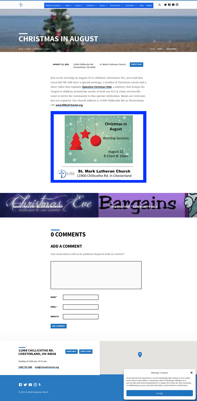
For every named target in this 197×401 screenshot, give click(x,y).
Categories (172, 49)
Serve (104, 5)
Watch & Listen (54, 5)
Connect (91, 5)
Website (55, 316)
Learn (79, 5)
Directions (136, 64)
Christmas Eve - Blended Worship (38, 207)
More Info (70, 351)
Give (142, 5)
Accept (159, 393)
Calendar (131, 5)
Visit (69, 5)
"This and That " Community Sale (133, 207)
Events (28, 49)
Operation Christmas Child (96, 86)
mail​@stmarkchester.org (47, 367)
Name (54, 297)
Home (149, 5)
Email (54, 306)
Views (160, 49)
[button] (191, 372)
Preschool (116, 5)
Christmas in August (42, 49)
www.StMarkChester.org (69, 105)
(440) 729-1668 (25, 367)
